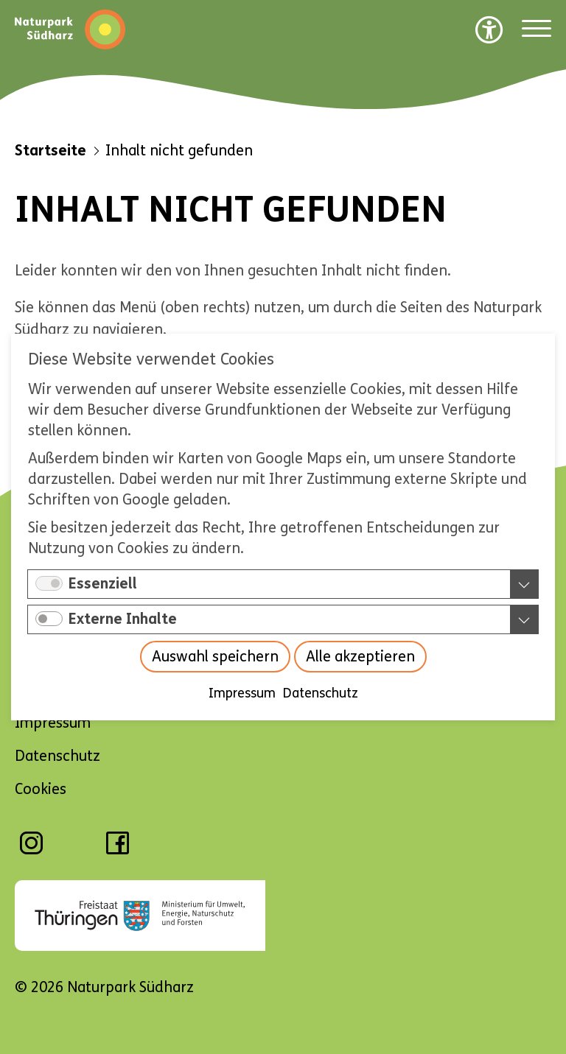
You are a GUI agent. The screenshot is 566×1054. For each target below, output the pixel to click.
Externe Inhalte (123, 619)
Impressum (242, 693)
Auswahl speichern (215, 656)
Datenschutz (320, 693)
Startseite (50, 150)
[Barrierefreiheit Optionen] (489, 29)
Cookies (40, 789)
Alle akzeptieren (360, 656)
